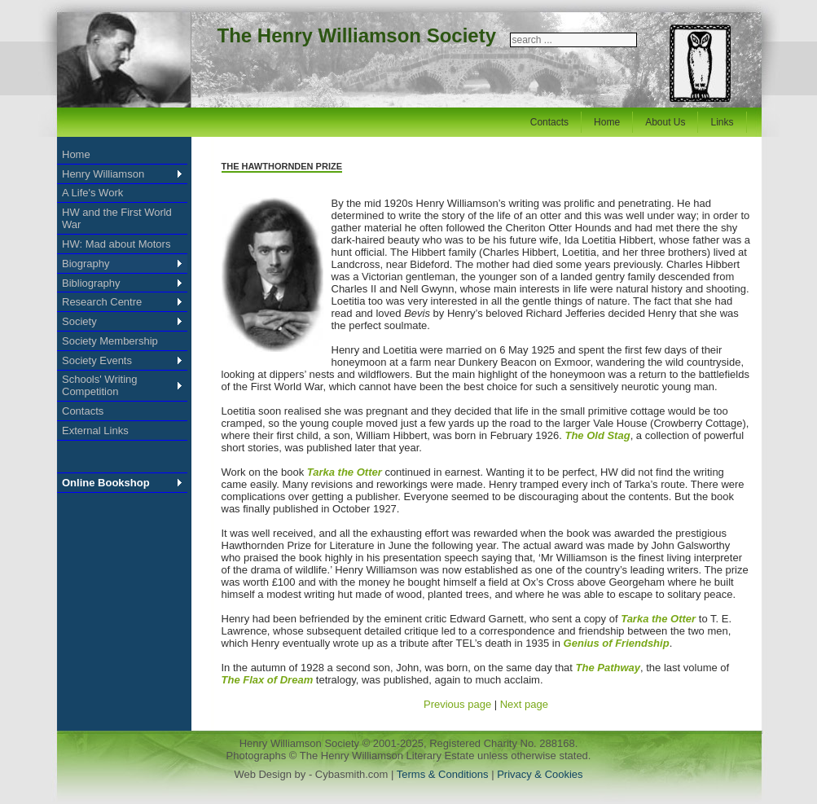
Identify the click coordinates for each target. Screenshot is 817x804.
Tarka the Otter (344, 472)
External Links (95, 430)
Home (607, 122)
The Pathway (608, 667)
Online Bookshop (106, 483)
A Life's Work (92, 193)
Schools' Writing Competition (100, 385)
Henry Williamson (103, 174)
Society (79, 321)
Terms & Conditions (444, 774)
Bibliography (91, 283)
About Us (665, 122)
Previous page (457, 704)
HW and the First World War (117, 218)
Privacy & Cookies (539, 774)
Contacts (549, 122)
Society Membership (110, 341)
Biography (86, 263)
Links (721, 122)
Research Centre (102, 302)
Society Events (97, 360)
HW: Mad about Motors (116, 244)
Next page (524, 704)
